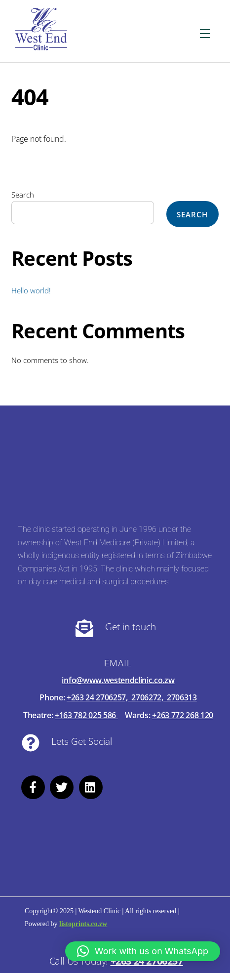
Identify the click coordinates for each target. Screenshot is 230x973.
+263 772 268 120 (182, 715)
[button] (142, 951)
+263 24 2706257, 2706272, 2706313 (132, 697)
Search (22, 195)
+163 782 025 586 (86, 715)
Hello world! (31, 290)
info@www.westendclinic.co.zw (118, 680)
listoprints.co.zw (83, 924)
